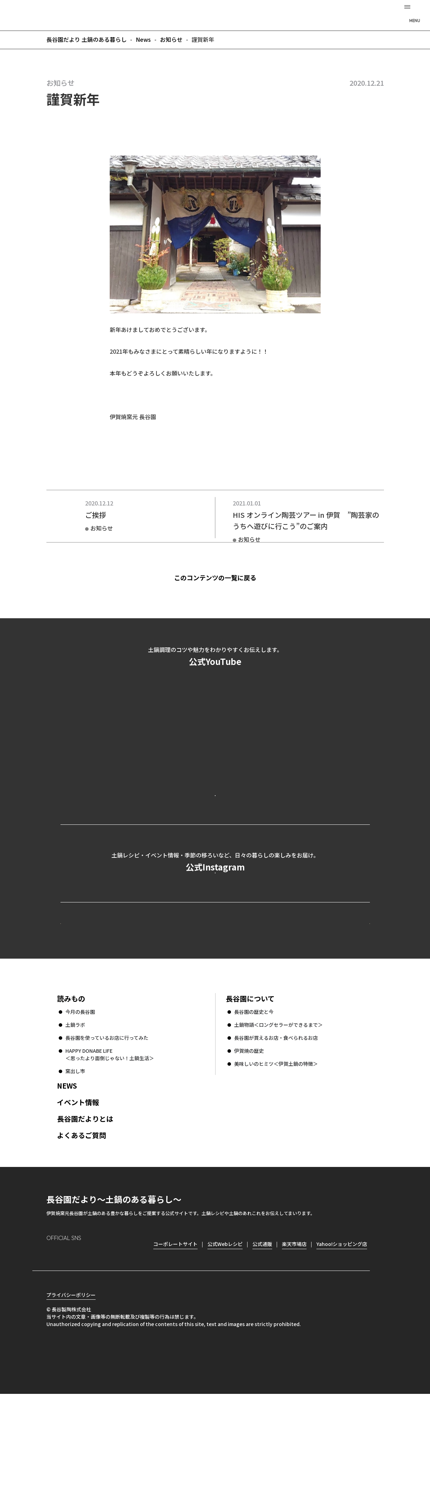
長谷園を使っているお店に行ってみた (106, 1132)
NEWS (67, 1180)
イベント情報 (78, 1197)
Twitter (92, 1350)
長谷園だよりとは (85, 1213)
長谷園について (250, 1093)
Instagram (52, 1350)
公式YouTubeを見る (215, 823)
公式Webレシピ (146, 1005)
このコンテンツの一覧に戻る (227, 577)
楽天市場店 (294, 1338)
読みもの (71, 1093)
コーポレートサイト (308, 1005)
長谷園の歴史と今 (254, 1106)
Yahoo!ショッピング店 (341, 1338)
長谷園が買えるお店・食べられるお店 (276, 1132)
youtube (112, 1350)
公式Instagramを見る (215, 931)
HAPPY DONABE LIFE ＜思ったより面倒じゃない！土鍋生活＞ (109, 1149)
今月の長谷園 (80, 1106)
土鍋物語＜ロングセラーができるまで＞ (278, 1119)
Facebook (72, 1350)
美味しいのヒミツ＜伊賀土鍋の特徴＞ (276, 1158)
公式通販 (262, 1338)
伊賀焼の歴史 (249, 1145)
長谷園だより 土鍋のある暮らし (215, 14)
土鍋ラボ (75, 1119)
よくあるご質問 (81, 1230)
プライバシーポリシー (71, 1401)
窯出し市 (75, 1165)
